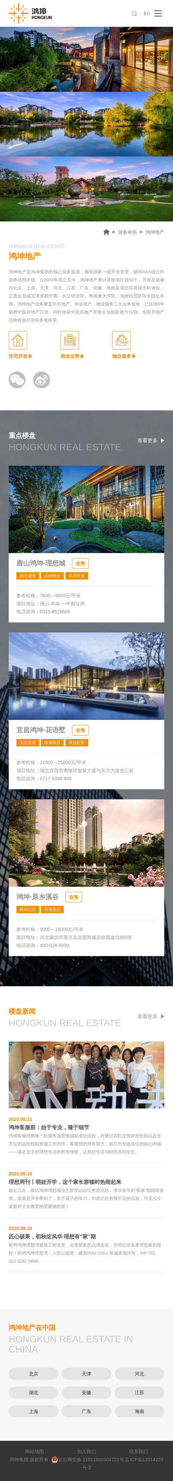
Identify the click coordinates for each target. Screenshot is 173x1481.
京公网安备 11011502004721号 (87, 1459)
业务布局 (127, 232)
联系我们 (138, 1451)
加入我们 (86, 1451)
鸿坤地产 (155, 232)
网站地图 (34, 1451)
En (147, 13)
